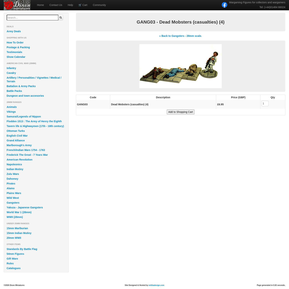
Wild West (13, 197)
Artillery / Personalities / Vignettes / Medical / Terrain (34, 79)
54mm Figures (15, 253)
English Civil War (17, 135)
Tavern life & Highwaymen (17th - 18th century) (35, 126)
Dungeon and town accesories (25, 95)
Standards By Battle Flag (22, 249)
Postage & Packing (18, 47)
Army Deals (14, 31)
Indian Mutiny (15, 169)
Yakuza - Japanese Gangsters (25, 207)
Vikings (11, 111)
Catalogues (13, 268)
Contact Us (55, 4)
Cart (83, 4)
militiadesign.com (156, 285)
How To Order (15, 42)
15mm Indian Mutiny (19, 233)
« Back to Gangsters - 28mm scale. (180, 35)
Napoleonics (14, 164)
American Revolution (19, 159)
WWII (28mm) (15, 217)
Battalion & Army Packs (21, 86)
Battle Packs (14, 90)
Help (70, 4)
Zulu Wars (13, 173)
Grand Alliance (16, 140)
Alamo (11, 188)
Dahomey (12, 178)
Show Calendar (16, 56)
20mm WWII (14, 237)
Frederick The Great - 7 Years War (27, 154)
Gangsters (13, 202)
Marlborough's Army (19, 145)
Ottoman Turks (16, 130)
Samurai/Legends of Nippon (24, 116)
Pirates (11, 183)
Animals (12, 106)
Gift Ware (12, 258)
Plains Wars (14, 193)
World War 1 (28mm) (19, 212)
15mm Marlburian (17, 228)
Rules (10, 263)
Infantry (11, 68)
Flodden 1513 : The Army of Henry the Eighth (34, 121)
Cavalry (11, 72)
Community (99, 4)
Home (40, 4)
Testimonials (14, 52)
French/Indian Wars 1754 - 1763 (26, 150)
